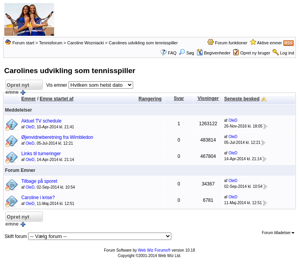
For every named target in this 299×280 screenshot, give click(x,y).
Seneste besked (242, 99)
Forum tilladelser (278, 233)
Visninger (207, 98)
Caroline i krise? (38, 197)
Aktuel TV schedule (41, 121)
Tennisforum (50, 42)
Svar (179, 98)
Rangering (150, 99)
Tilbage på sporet (39, 181)
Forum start (23, 42)
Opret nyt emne (17, 86)
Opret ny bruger (255, 53)
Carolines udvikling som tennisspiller (143, 42)
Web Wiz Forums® (154, 250)
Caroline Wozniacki (85, 42)
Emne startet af (57, 99)
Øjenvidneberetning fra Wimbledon (57, 137)
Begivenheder (213, 53)
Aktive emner (269, 42)
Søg (186, 53)
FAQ (172, 53)
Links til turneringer (41, 153)
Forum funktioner (231, 42)
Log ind (287, 53)
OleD (30, 127)
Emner (28, 99)
